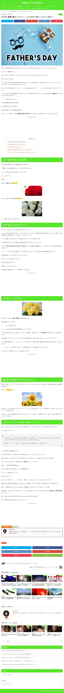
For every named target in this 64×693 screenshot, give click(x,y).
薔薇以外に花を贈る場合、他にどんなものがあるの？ (19, 149)
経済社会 (33, 8)
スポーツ (46, 6)
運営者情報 (4, 680)
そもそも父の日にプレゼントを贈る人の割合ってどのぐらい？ (21, 152)
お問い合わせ (46, 8)
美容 (27, 6)
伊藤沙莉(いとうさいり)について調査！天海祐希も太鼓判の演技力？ (18, 657)
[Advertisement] (32, 127)
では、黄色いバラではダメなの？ (14, 147)
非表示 (33, 138)
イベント (31, 6)
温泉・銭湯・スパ (20, 6)
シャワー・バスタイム (11, 6)
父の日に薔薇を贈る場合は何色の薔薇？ (16, 141)
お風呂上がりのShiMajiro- (32, 3)
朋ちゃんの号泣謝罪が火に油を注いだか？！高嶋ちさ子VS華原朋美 (18, 654)
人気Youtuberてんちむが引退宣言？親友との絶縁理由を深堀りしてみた (19, 664)
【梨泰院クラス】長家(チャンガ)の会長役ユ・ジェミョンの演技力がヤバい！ (20, 661)
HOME (3, 6)
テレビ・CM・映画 (53, 6)
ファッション (4, 8)
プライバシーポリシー (6, 684)
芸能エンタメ (39, 8)
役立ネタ (28, 8)
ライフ (10, 8)
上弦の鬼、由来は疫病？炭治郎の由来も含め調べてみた (16, 650)
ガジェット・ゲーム (38, 6)
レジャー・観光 (17, 8)
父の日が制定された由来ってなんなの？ (16, 144)
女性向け (23, 8)
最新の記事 (16, 526)
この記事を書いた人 (7, 526)
